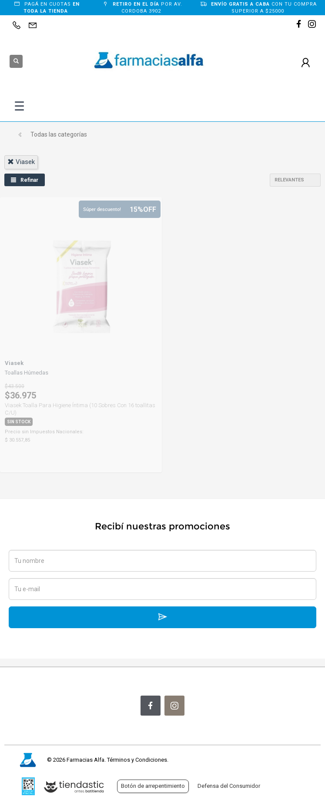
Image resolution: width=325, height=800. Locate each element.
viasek (21, 162)
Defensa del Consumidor (229, 786)
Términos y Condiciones (137, 759)
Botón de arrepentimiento (153, 786)
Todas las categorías (58, 134)
